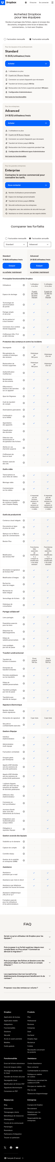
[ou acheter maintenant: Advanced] (39, 274)
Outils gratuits (9, 1048)
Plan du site (31, 1092)
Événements (8, 1111)
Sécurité (7, 1037)
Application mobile (11, 1023)
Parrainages (8, 1129)
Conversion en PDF (11, 1093)
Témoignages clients (11, 1114)
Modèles (7, 1045)
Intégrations (8, 1026)
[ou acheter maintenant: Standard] (12, 274)
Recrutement (32, 1111)
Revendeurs (8, 1132)
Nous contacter (33, 1069)
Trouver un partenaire (11, 1140)
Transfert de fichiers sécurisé (14, 1079)
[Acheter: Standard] (27, 64)
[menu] (52, 2)
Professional (31, 1023)
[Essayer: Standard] (12, 268)
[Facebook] (11, 1149)
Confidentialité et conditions (37, 1073)
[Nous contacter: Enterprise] (27, 185)
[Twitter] (5, 1149)
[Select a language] (25, 2)
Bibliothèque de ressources (14, 1118)
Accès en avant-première (13, 1041)
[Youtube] (17, 1149)
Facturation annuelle (39, 39)
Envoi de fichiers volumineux (14, 1065)
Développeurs (9, 1121)
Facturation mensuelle (14, 39)
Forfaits (30, 1048)
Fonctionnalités (9, 1030)
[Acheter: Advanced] (27, 123)
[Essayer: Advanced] (39, 268)
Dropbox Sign (32, 1041)
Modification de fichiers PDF (14, 1086)
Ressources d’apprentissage (37, 1096)
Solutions (7, 1034)
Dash (29, 1034)
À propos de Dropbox (35, 1107)
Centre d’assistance (34, 1065)
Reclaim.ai (31, 1045)
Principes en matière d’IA (36, 1088)
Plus (29, 1019)
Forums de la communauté (13, 1125)
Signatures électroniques (13, 1090)
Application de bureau (12, 1019)
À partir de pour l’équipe (19, 75)
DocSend (30, 1037)
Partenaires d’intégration (13, 1136)
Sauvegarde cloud (10, 1082)
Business (30, 1026)
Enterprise (31, 1030)
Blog (5, 1107)
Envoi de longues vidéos (12, 1069)
